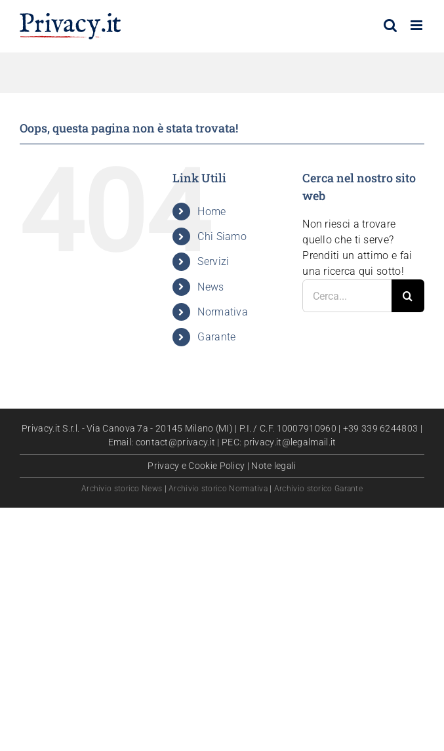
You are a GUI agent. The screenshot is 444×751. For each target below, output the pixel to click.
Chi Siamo (222, 236)
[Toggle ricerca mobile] (390, 25)
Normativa (222, 312)
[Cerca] (408, 295)
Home (211, 211)
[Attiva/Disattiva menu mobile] (417, 25)
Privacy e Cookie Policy (196, 465)
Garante (216, 337)
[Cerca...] (347, 295)
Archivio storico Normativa (218, 488)
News (210, 287)
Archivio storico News (121, 488)
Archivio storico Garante (318, 488)
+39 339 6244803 (380, 428)
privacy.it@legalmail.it (290, 442)
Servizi (213, 261)
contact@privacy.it (175, 442)
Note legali (273, 465)
